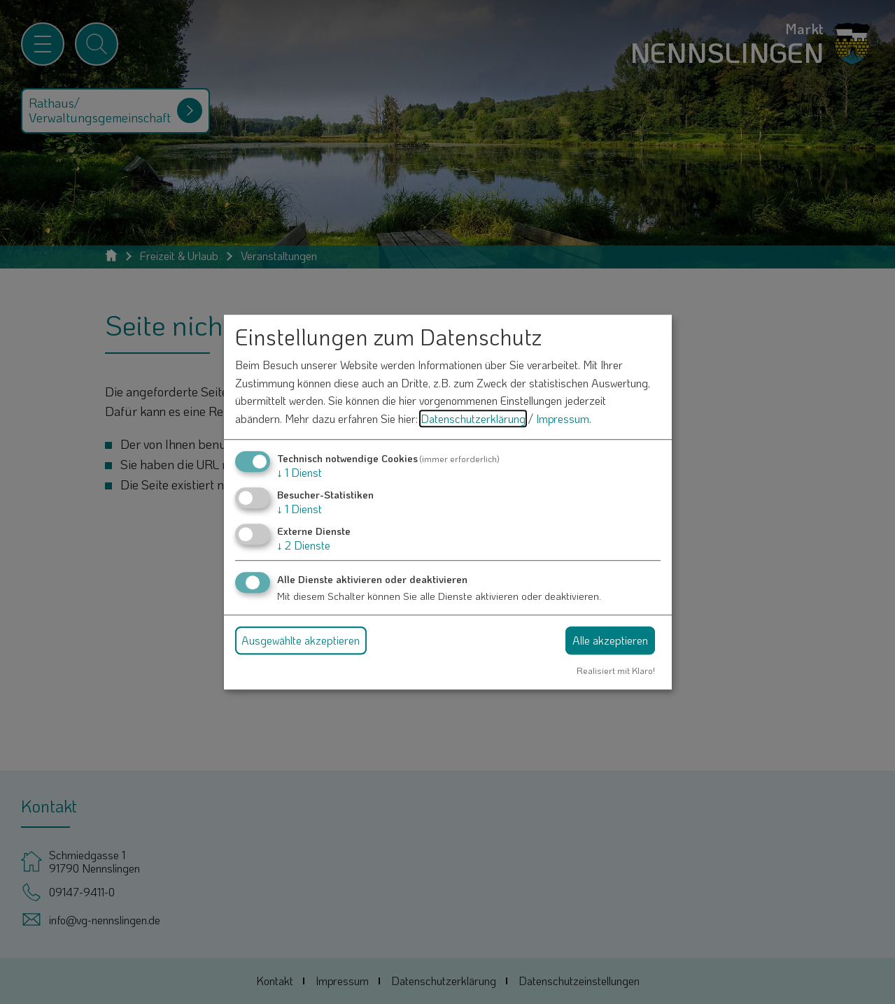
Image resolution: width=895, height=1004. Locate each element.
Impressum (562, 418)
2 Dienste (303, 545)
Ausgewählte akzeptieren (300, 640)
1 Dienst (299, 472)
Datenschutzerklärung (473, 418)
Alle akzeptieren (610, 640)
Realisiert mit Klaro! (616, 670)
